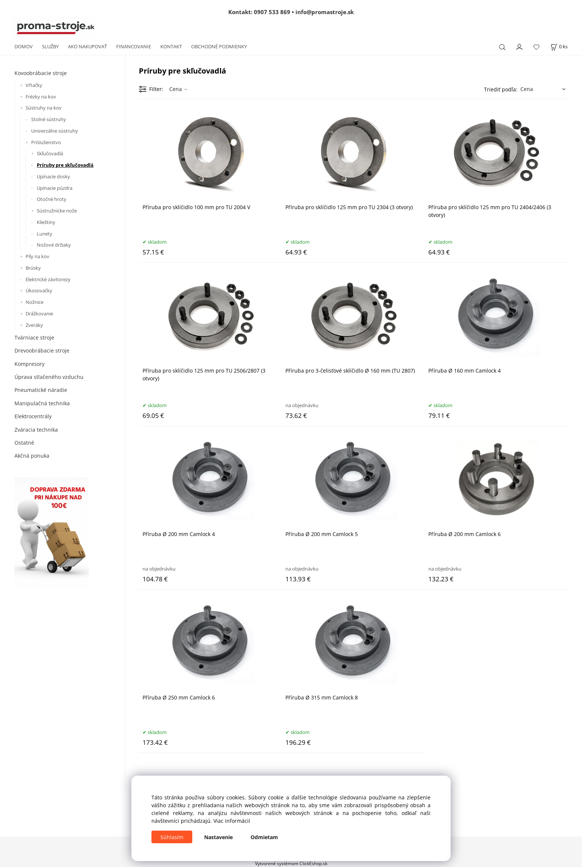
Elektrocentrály (33, 416)
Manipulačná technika (42, 403)
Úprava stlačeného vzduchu (49, 376)
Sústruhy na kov (44, 107)
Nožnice (34, 302)
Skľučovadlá (50, 153)
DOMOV (23, 46)
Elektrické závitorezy (48, 279)
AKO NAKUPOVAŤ (87, 46)
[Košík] (559, 46)
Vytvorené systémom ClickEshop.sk (291, 863)
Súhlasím (171, 837)
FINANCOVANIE (133, 46)
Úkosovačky (39, 290)
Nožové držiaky (54, 244)
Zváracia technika (36, 429)
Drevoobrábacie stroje (41, 350)
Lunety (44, 233)
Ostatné (24, 442)
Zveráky (34, 325)
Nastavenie (218, 837)
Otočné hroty (51, 199)
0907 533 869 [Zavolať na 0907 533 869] (272, 12)
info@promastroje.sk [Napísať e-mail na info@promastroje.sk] (324, 12)
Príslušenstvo (46, 142)
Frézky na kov (41, 96)
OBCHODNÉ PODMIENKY (219, 46)
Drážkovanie (39, 313)
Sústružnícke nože (57, 210)
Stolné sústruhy (48, 119)
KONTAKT (171, 46)
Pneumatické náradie (40, 389)
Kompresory (29, 363)
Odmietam (264, 837)
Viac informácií (231, 820)
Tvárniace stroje (34, 337)
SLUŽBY (50, 46)
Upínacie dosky (53, 176)
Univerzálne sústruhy (54, 130)
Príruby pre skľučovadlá (65, 165)
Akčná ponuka (31, 455)
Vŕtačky (34, 85)
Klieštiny (46, 222)
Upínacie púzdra (54, 188)
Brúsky (33, 267)
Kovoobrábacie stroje (40, 73)
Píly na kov (37, 256)
